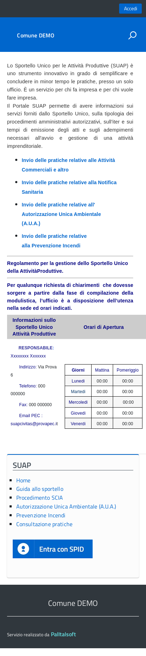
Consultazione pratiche (44, 524)
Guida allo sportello (39, 489)
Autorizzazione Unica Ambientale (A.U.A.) (66, 506)
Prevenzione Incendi (41, 515)
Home (23, 480)
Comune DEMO (35, 35)
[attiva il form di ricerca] (132, 35)
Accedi (130, 8)
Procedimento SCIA (39, 497)
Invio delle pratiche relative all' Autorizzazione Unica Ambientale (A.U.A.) (61, 214)
